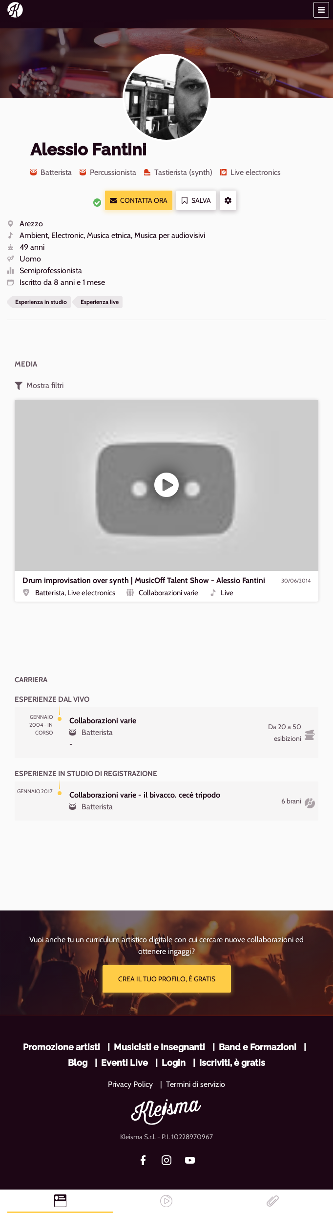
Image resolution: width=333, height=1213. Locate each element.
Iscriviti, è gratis (232, 1063)
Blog (77, 1063)
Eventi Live (124, 1063)
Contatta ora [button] (138, 200)
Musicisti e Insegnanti (159, 1047)
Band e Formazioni (257, 1047)
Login (174, 1063)
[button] (321, 10)
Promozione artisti (61, 1047)
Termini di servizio (195, 1084)
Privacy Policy (130, 1084)
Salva (196, 200)
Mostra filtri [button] (39, 385)
